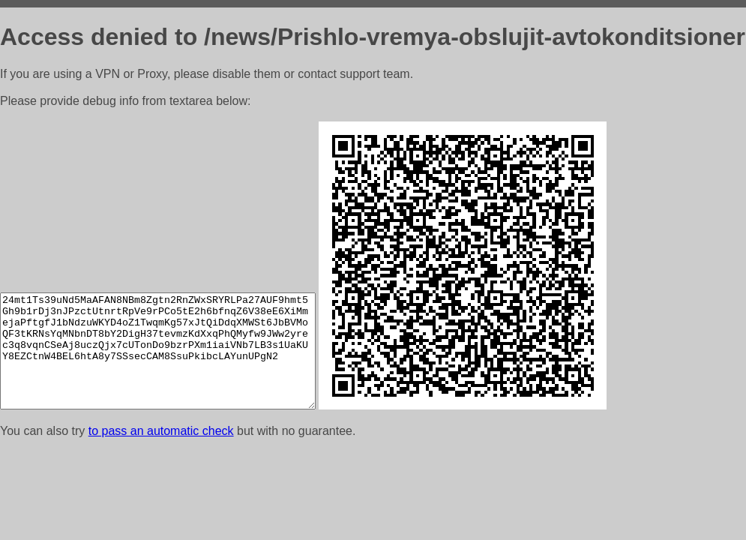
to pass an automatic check (161, 430)
